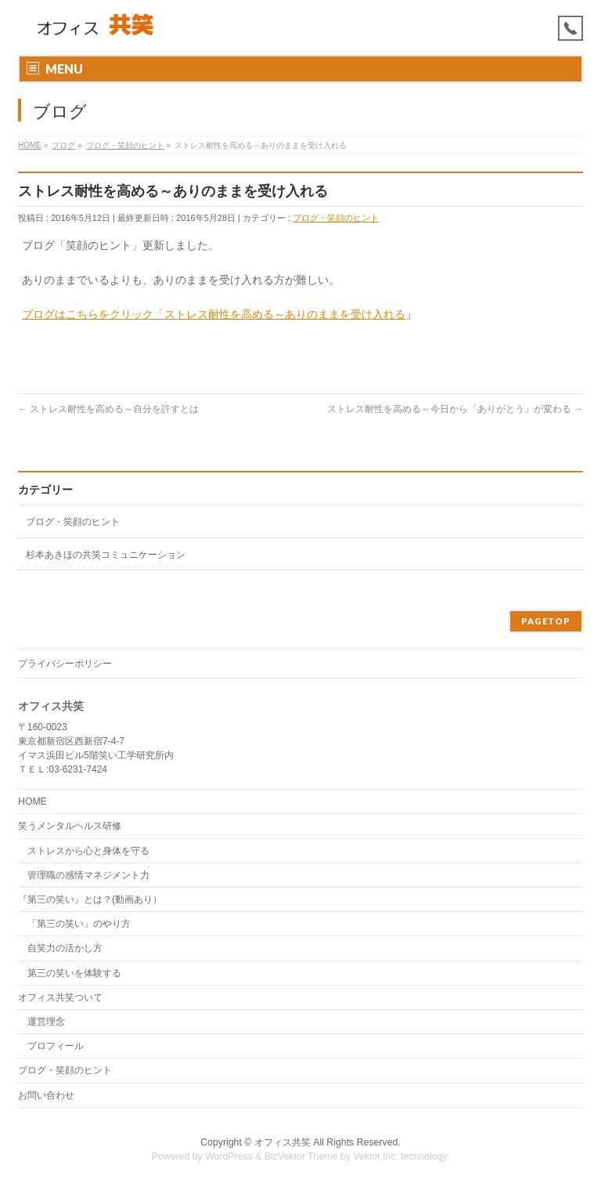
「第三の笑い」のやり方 (79, 923)
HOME (32, 801)
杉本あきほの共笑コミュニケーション (105, 554)
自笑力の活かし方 (65, 948)
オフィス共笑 (282, 1142)
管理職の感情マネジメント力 (88, 875)
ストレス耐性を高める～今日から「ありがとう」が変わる (455, 409)
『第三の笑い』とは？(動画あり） (90, 899)
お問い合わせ (46, 1095)
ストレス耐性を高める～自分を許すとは (108, 409)
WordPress (229, 1156)
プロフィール (55, 1045)
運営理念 (46, 1021)
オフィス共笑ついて (60, 997)
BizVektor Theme (301, 1156)
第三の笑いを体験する (74, 973)
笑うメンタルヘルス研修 (69, 825)
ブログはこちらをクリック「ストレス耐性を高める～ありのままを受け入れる (213, 314)
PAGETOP (545, 621)
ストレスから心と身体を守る (88, 850)
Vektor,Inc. (375, 1156)
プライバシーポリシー (65, 663)
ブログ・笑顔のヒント (336, 218)
